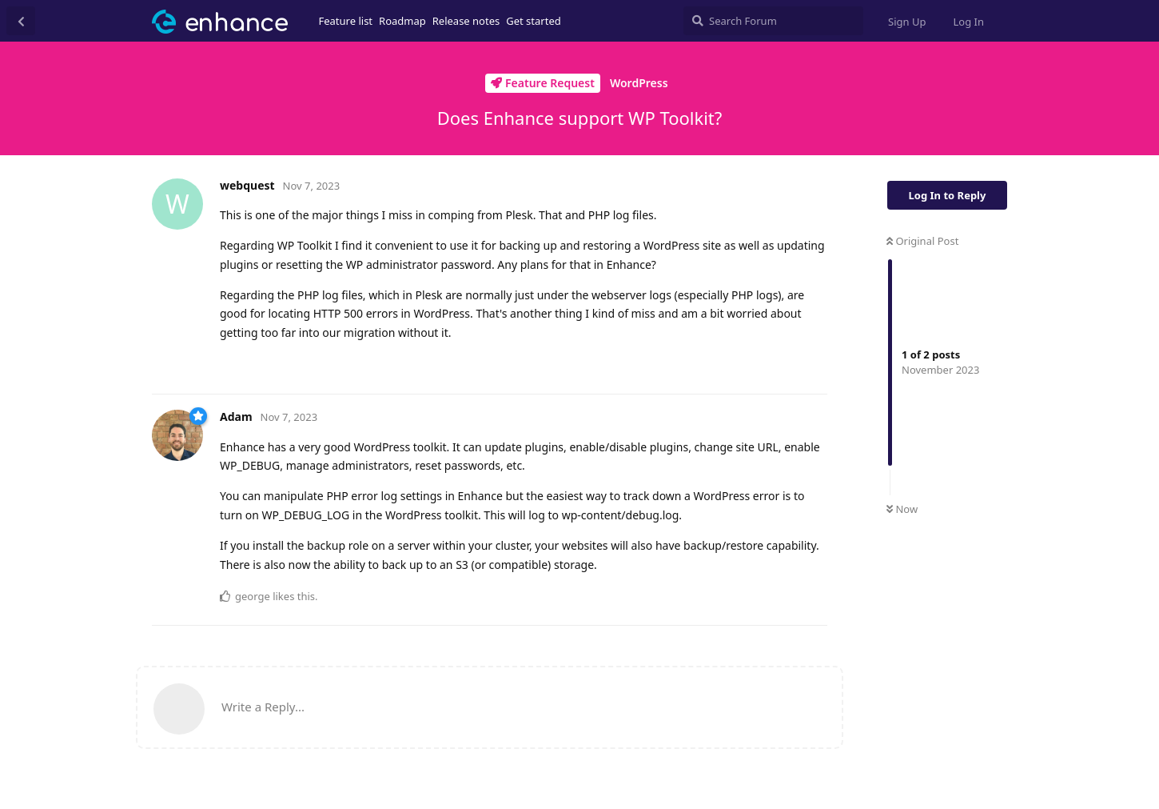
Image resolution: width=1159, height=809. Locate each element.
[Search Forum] (773, 20)
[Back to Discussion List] (20, 20)
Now (902, 509)
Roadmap (402, 21)
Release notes (466, 21)
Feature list (346, 21)
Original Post (922, 241)
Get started (533, 21)
